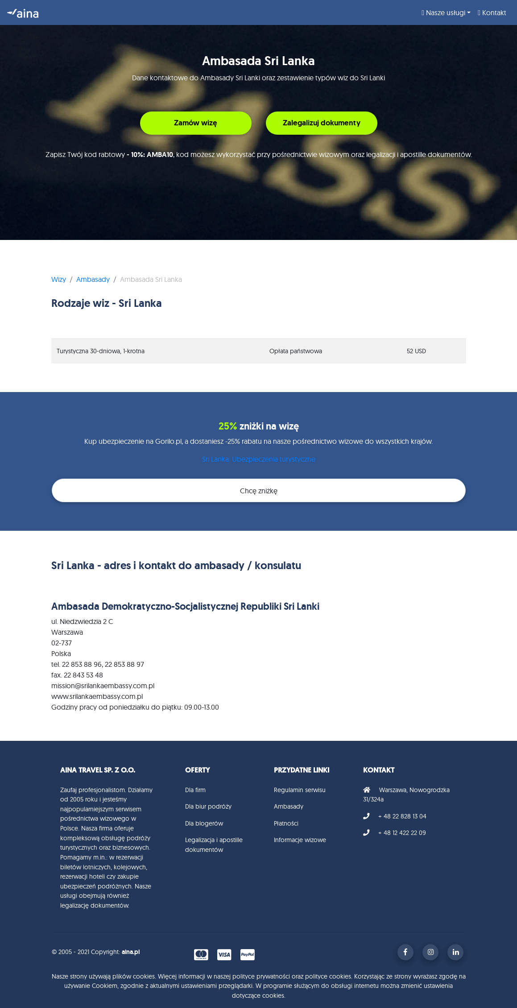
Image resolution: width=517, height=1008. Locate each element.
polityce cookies (328, 976)
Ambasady (93, 279)
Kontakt (492, 12)
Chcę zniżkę (258, 490)
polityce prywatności (261, 976)
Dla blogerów (204, 823)
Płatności (286, 823)
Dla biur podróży (208, 806)
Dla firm (195, 790)
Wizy (58, 279)
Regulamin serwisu (300, 790)
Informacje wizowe (300, 840)
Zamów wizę (195, 123)
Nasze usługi (443, 12)
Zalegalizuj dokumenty (321, 123)
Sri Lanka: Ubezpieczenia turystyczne (258, 458)
